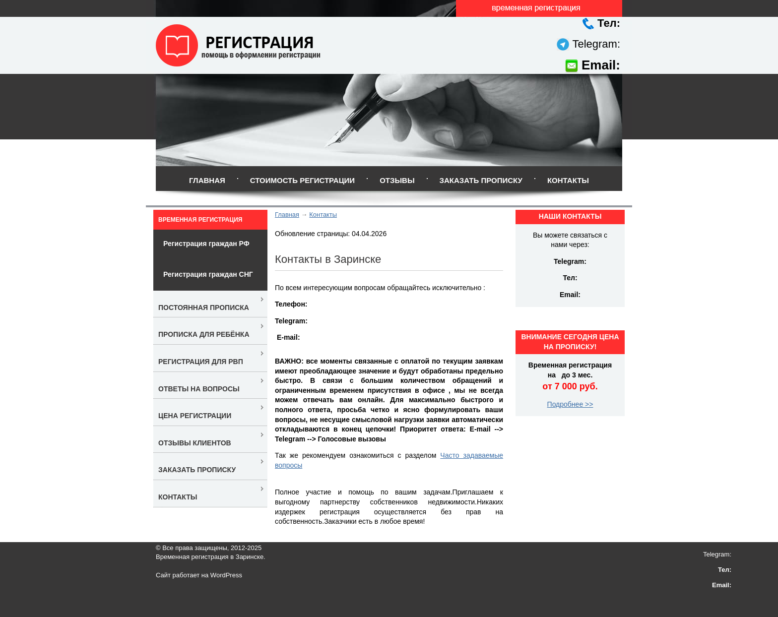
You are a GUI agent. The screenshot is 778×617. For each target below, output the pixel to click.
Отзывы (397, 180)
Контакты (568, 180)
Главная (207, 180)
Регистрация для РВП (200, 362)
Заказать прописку (481, 180)
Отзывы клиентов (194, 443)
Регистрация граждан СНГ (208, 274)
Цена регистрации (194, 416)
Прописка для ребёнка (204, 334)
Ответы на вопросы (199, 389)
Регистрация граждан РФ (206, 243)
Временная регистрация (200, 219)
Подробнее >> (570, 404)
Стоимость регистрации (302, 180)
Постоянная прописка (203, 307)
